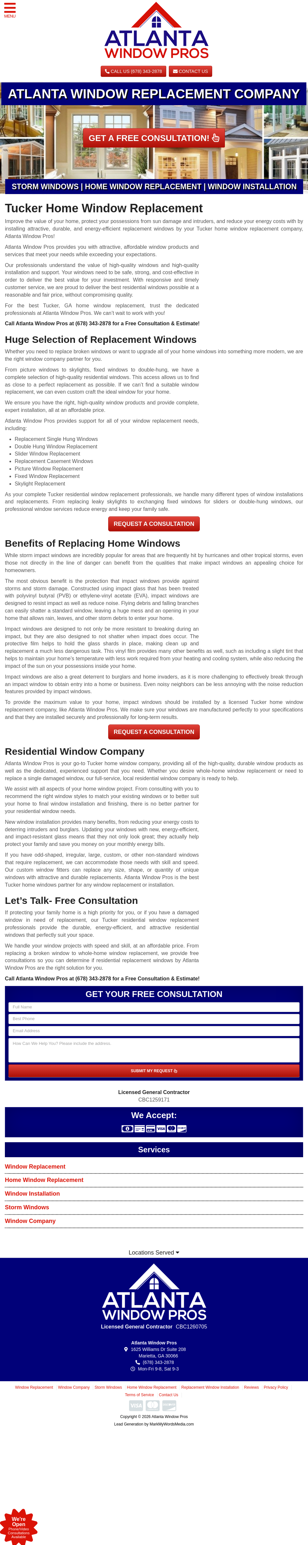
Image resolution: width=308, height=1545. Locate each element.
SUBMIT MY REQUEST (154, 1071)
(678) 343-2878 (93, 323)
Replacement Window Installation (210, 1387)
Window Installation (32, 1193)
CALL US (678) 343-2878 (133, 71)
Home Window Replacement (44, 1180)
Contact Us (190, 71)
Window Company (30, 1221)
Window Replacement (35, 1166)
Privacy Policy (276, 1387)
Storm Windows (27, 1207)
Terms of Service (139, 1395)
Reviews (251, 1387)
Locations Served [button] (154, 1252)
